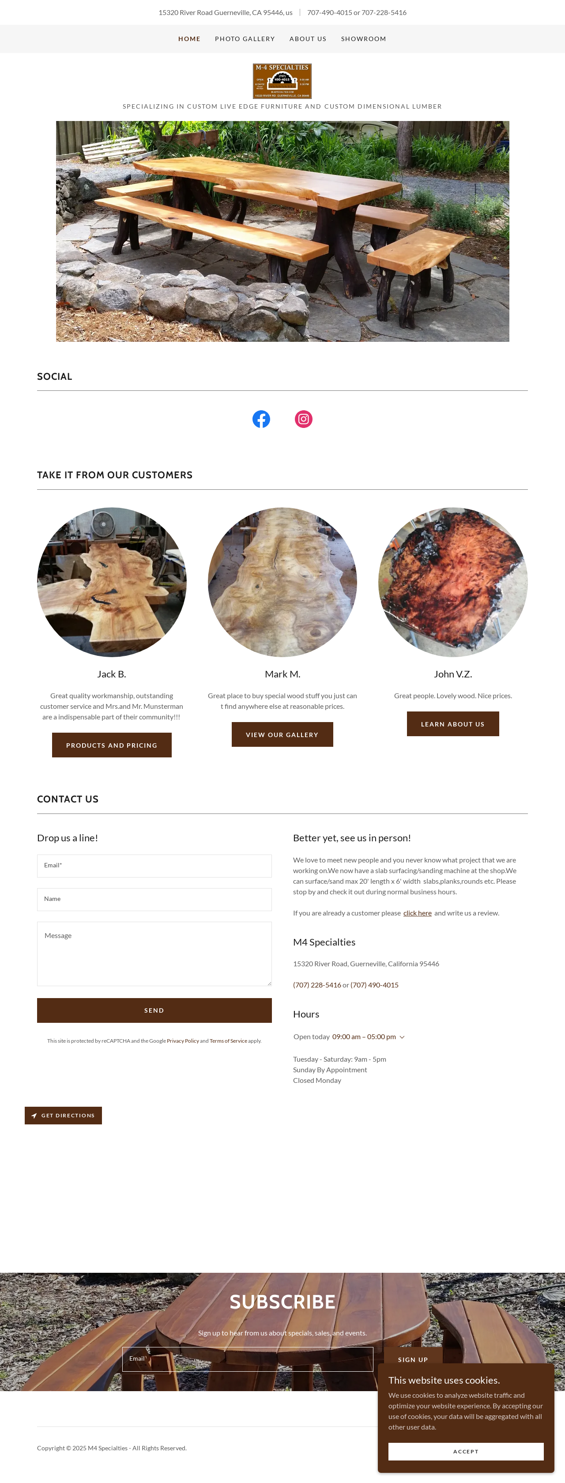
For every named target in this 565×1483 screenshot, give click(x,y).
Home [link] (189, 38)
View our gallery (282, 734)
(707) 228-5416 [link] (317, 984)
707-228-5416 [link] (384, 12)
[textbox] (154, 866)
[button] (400, 1037)
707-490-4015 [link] (329, 12)
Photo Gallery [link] (245, 38)
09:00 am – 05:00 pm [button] (364, 1036)
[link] (282, 80)
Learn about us (453, 724)
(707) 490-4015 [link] (374, 984)
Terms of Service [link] (228, 1040)
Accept (465, 1451)
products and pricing (112, 745)
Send (154, 1010)
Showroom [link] (364, 38)
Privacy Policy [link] (183, 1040)
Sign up (413, 1359)
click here (417, 912)
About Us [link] (308, 38)
